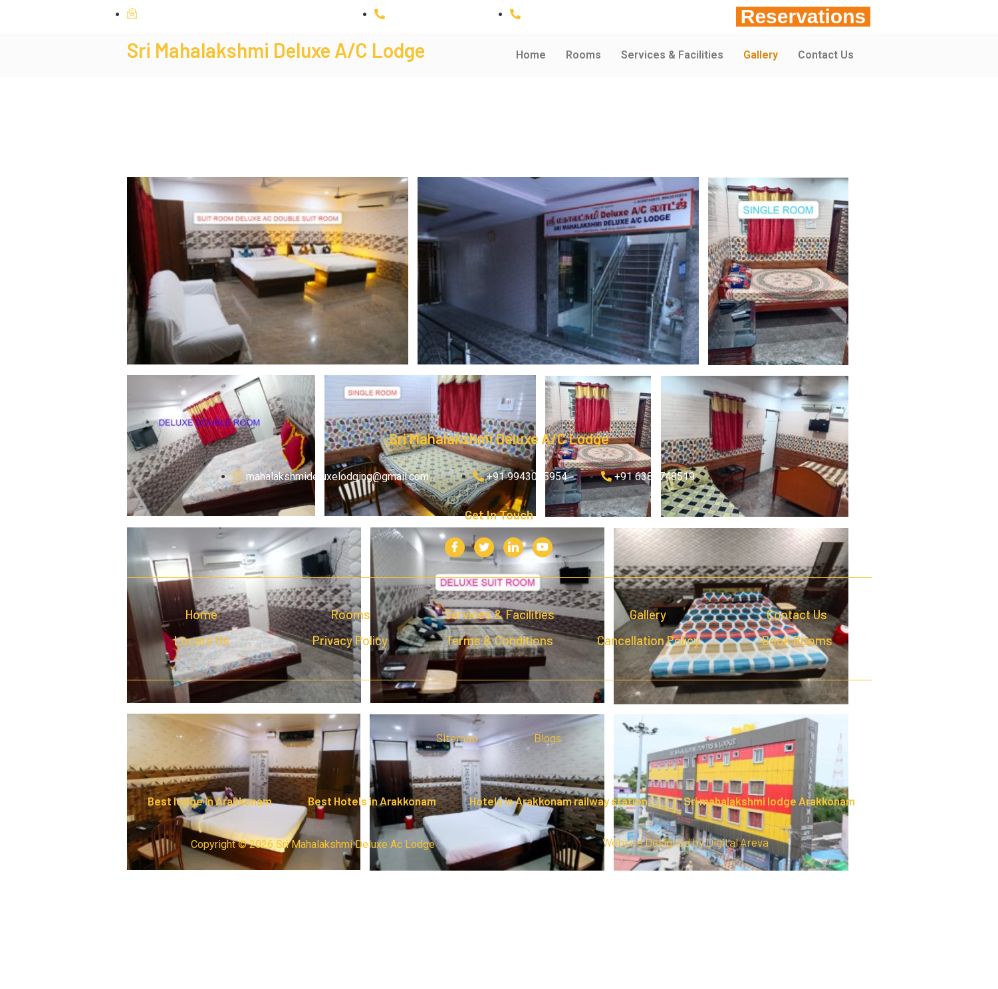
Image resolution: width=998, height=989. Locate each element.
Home (531, 55)
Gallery (760, 55)
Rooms (583, 55)
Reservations (803, 16)
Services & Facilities (672, 55)
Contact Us (826, 55)
